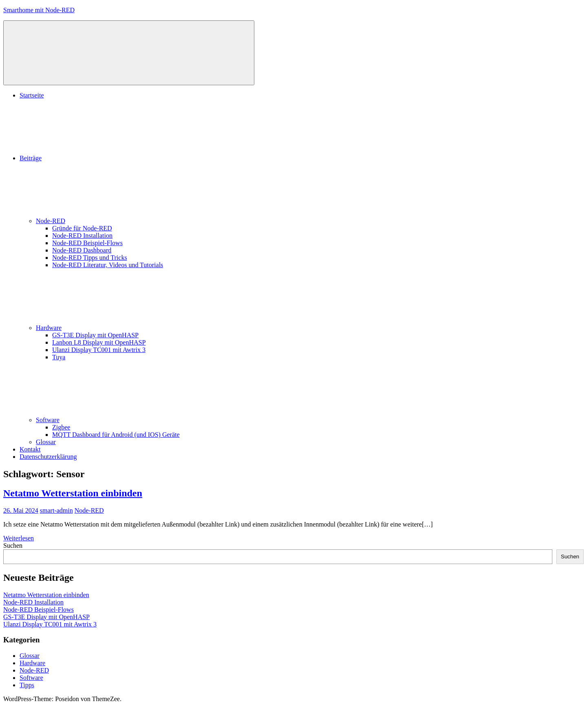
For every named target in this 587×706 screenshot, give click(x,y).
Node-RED (112, 220)
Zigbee (61, 427)
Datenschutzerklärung (48, 456)
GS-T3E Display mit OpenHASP (95, 335)
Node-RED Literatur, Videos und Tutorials (107, 264)
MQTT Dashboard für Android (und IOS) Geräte (116, 434)
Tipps (27, 685)
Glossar (46, 441)
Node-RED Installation (82, 235)
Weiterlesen (18, 538)
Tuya (58, 357)
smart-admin (56, 510)
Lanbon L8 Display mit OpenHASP (99, 342)
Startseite (32, 95)
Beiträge (92, 158)
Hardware (110, 327)
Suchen (12, 545)
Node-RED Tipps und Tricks (89, 257)
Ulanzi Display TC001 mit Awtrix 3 (99, 349)
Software (109, 419)
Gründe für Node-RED (82, 228)
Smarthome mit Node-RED (39, 10)
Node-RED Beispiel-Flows (87, 242)
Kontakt (30, 449)
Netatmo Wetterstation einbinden (72, 493)
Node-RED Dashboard (81, 250)
